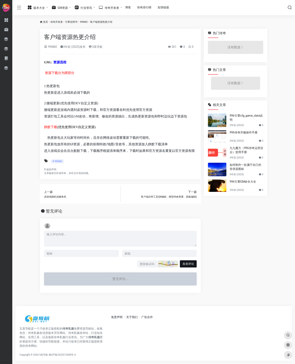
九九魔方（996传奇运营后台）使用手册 (246, 150)
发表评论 (188, 263)
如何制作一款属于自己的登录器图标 (245, 167)
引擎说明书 (71, 21)
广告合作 (147, 317)
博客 (128, 7)
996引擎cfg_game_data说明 (246, 117)
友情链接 (163, 7)
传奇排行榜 (144, 7)
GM (47, 62)
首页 (45, 21)
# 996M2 (57, 161)
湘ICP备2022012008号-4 (62, 354)
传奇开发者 (56, 21)
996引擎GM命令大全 (243, 181)
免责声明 (117, 317)
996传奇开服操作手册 (244, 132)
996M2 (83, 21)
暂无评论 (54, 211)
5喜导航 (95, 46)
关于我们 (132, 317)
